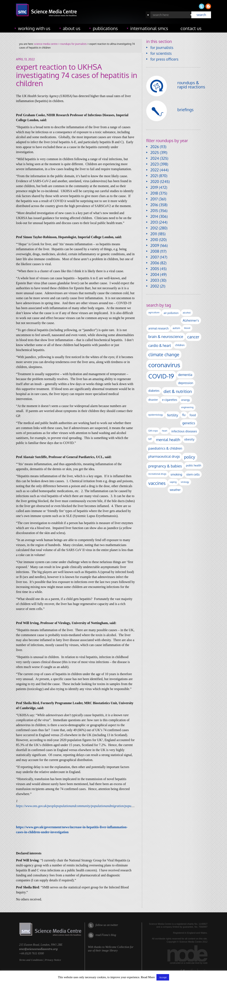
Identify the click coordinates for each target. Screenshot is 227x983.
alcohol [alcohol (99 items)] (187, 312)
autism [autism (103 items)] (176, 328)
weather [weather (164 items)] (175, 490)
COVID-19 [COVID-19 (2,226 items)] (161, 376)
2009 (154, 245)
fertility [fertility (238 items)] (172, 415)
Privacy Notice (53, 959)
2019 (154, 187)
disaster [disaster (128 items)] (153, 399)
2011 (153, 234)
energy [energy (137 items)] (185, 399)
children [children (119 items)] (180, 345)
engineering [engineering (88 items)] (187, 407)
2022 (154, 170)
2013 (154, 222)
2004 (154, 274)
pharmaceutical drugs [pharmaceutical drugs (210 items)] (164, 456)
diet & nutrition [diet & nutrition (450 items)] (178, 391)
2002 (154, 286)
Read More (148, 977)
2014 (154, 216)
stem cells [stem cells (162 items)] (193, 474)
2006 (154, 263)
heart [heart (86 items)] (164, 430)
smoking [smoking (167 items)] (176, 474)
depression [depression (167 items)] (185, 383)
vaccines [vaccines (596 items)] (157, 483)
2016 (154, 204)
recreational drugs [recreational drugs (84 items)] (157, 473)
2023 (154, 164)
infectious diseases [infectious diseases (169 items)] (184, 431)
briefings (185, 109)
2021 (154, 175)
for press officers (164, 59)
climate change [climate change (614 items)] (163, 354)
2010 (154, 239)
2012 (154, 228)
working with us (34, 28)
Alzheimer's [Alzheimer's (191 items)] (191, 320)
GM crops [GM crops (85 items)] (153, 430)
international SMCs (149, 28)
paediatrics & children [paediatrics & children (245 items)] (165, 448)
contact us (191, 28)
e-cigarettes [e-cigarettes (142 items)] (169, 399)
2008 (154, 251)
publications (105, 28)
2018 (154, 193)
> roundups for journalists (72, 43)
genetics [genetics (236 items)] (188, 423)
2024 (154, 158)
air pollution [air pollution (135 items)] (171, 313)
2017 (154, 199)
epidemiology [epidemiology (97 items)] (155, 414)
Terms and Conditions (31, 959)
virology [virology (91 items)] (185, 482)
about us (72, 28)
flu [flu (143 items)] (184, 415)
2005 (154, 268)
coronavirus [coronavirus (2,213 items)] (164, 365)
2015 (154, 210)
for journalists (161, 47)
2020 (154, 181)
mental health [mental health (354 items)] (168, 439)
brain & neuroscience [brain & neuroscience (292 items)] (165, 336)
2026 (154, 146)
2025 (154, 152)
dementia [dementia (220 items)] (185, 375)
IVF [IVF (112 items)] (150, 439)
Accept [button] (163, 977)
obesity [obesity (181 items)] (189, 439)
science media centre (45, 43)
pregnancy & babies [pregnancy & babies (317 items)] (165, 465)
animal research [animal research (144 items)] (158, 328)
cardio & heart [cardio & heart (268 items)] (159, 345)
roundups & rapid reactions (191, 84)
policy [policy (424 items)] (189, 457)
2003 (154, 280)
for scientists (161, 53)
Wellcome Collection (117, 947)
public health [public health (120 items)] (193, 465)
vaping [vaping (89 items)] (173, 482)
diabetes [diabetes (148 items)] (153, 390)
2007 (154, 257)
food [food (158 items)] (193, 415)
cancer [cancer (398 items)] (193, 336)
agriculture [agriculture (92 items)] (154, 312)
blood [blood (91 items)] (187, 328)
